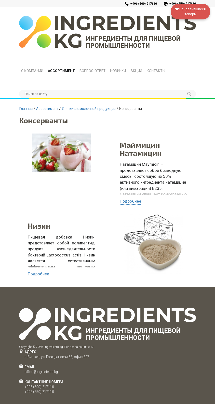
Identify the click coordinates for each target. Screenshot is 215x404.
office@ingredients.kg (41, 372)
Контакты (156, 71)
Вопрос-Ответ (93, 71)
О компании (32, 71)
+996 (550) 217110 (39, 392)
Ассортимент (61, 71)
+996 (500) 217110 (143, 3)
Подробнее (130, 201)
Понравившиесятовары (190, 11)
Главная (26, 108)
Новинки (118, 71)
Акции (136, 71)
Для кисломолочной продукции (89, 108)
